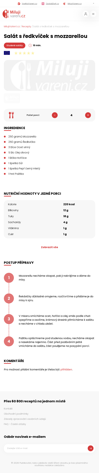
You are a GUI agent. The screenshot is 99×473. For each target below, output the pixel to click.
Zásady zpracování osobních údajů (25, 419)
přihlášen (66, 369)
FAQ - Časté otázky (15, 424)
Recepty (26, 26)
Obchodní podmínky (16, 413)
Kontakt (8, 408)
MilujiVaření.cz (12, 26)
